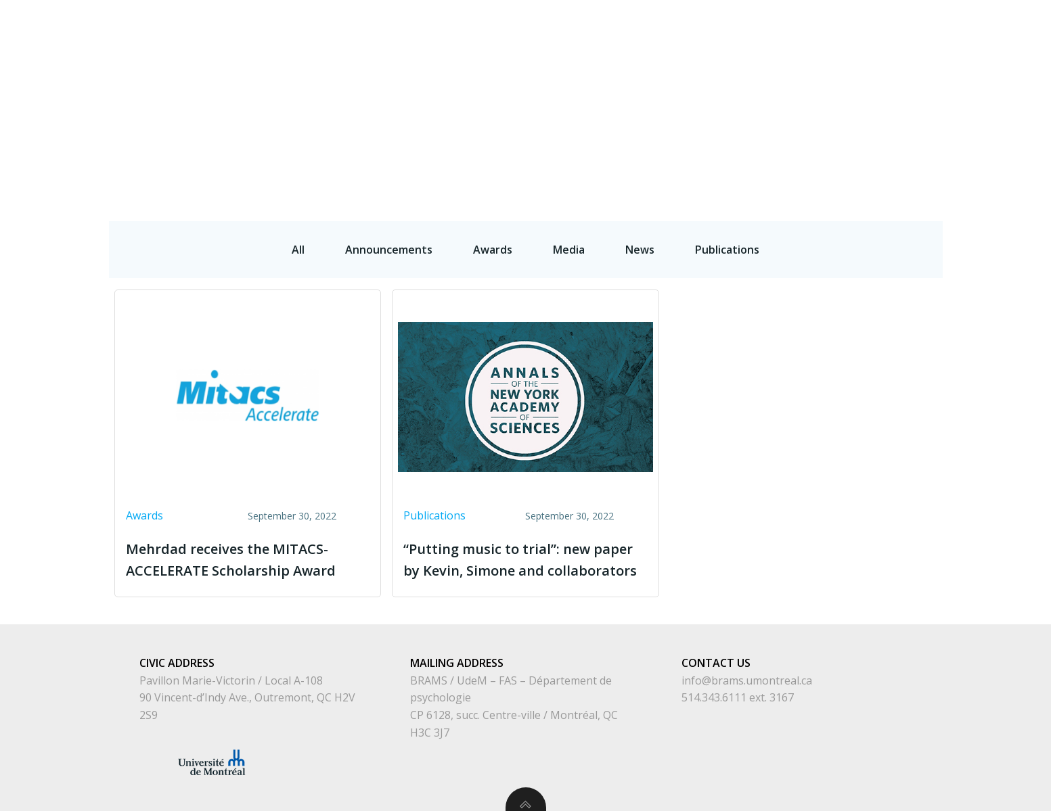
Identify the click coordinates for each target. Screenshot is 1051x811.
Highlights (1009, 30)
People (753, 30)
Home (695, 30)
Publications (920, 30)
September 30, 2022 (292, 515)
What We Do (828, 30)
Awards (144, 515)
